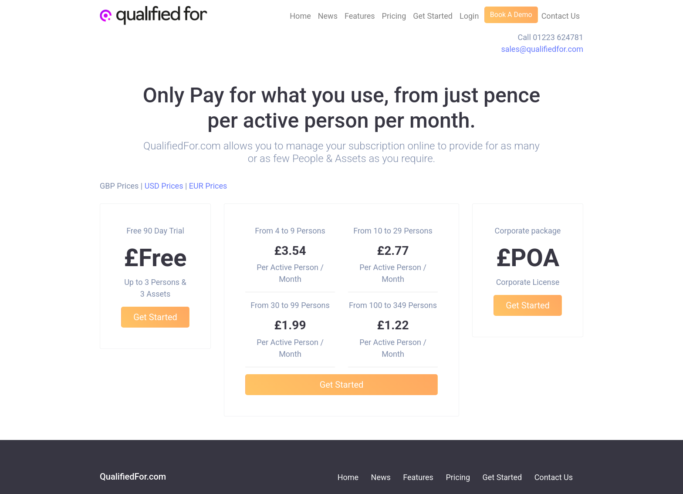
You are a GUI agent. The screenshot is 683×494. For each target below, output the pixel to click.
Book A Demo (511, 14)
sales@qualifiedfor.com (542, 49)
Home (300, 15)
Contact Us (560, 15)
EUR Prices (208, 185)
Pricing (394, 15)
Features (360, 15)
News (328, 15)
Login (469, 15)
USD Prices (164, 185)
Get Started (433, 15)
